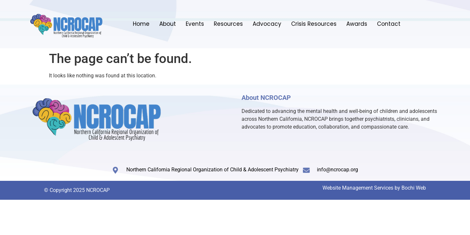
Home (141, 24)
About (167, 24)
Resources (228, 24)
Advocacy (267, 24)
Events (195, 24)
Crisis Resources (314, 24)
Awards (356, 24)
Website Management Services (357, 188)
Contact (388, 24)
